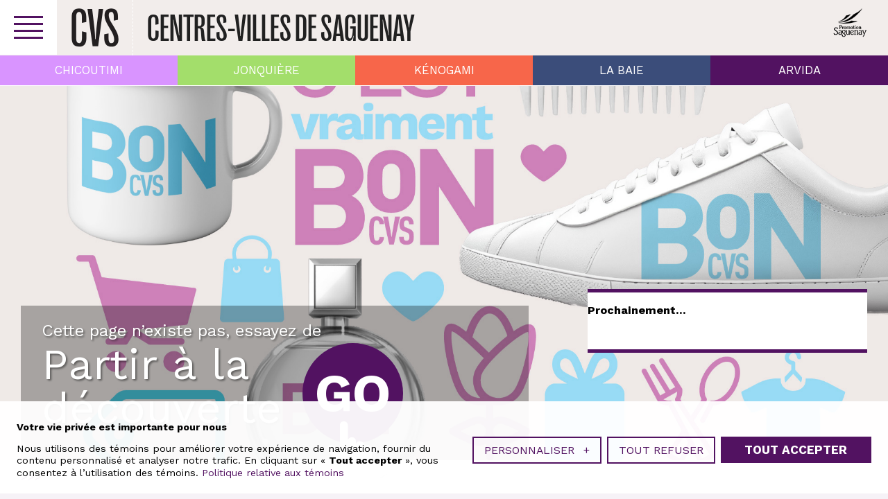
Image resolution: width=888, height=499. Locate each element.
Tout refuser (661, 450)
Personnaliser (537, 450)
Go (353, 393)
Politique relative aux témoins (273, 472)
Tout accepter (795, 450)
